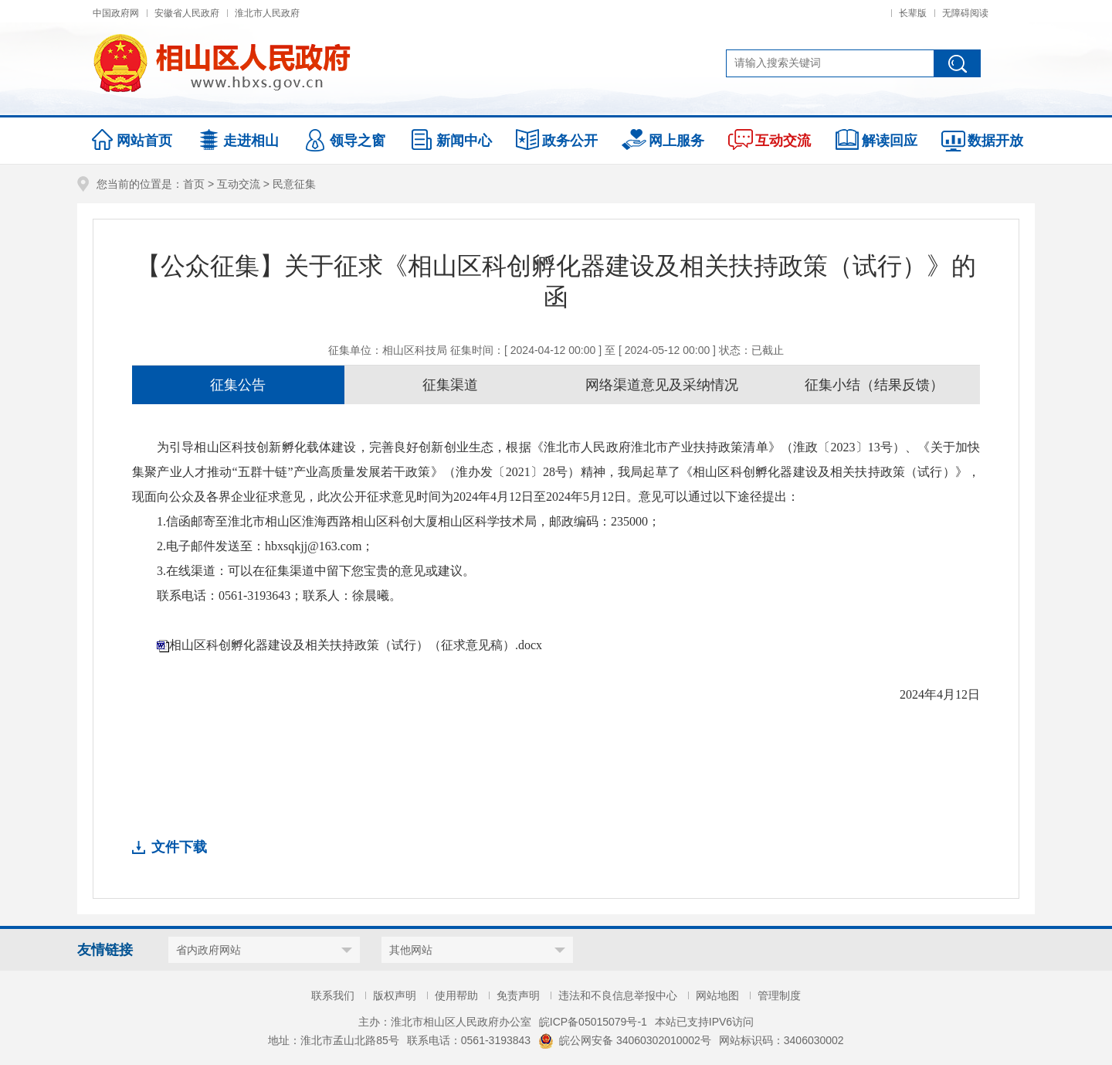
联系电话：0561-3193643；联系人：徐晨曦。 (279, 595)
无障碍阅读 (965, 13)
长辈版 (913, 13)
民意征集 (294, 184)
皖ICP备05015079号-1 (593, 1022)
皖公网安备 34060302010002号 (624, 1040)
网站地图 (717, 995)
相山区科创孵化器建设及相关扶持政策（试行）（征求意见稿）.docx (355, 645)
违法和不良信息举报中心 (617, 995)
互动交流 (238, 184)
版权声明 (394, 995)
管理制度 (779, 995)
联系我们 (332, 995)
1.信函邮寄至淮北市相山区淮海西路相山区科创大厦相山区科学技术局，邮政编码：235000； (408, 521)
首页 (194, 184)
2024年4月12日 (940, 694)
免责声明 (518, 995)
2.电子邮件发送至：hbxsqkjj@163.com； (265, 546)
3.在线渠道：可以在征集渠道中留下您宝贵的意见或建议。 (316, 570)
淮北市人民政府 (267, 13)
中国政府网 (116, 13)
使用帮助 (456, 995)
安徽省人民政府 (186, 13)
